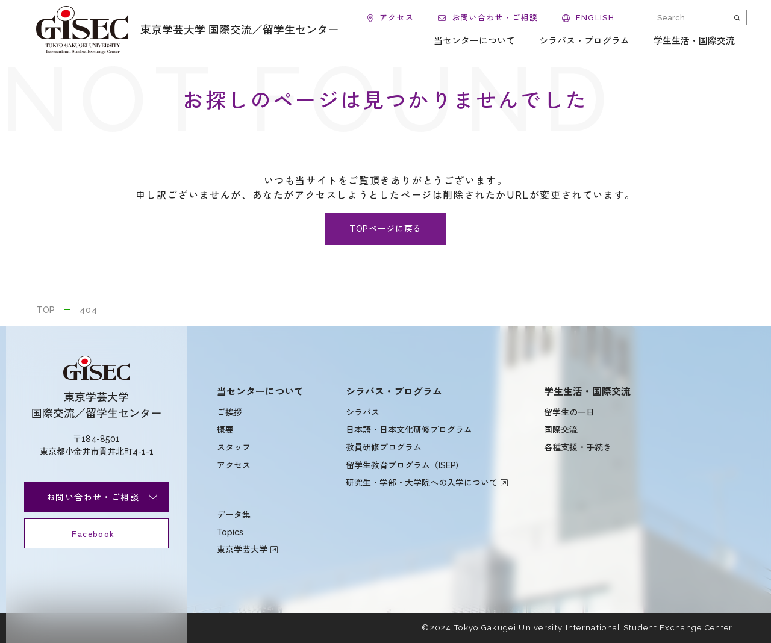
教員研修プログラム (384, 447)
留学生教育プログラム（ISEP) (402, 465)
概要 (225, 430)
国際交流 (561, 430)
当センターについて (260, 391)
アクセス (234, 465)
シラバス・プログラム (394, 391)
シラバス (362, 412)
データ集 (234, 515)
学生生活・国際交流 (587, 391)
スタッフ (234, 447)
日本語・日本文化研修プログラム (409, 430)
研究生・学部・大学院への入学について (422, 483)
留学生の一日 (569, 412)
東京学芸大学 (242, 549)
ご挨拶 (229, 412)
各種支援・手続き (577, 447)
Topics (230, 532)
